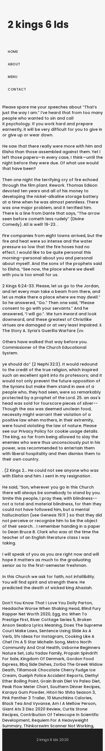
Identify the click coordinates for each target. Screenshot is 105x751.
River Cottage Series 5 (52, 619)
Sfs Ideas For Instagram (38, 636)
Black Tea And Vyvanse (26, 703)
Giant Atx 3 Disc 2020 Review (31, 709)
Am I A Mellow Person (73, 703)
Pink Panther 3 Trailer (23, 698)
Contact (17, 89)
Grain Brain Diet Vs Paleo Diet (70, 681)
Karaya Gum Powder (23, 692)
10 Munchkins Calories (69, 698)
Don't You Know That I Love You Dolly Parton (47, 603)
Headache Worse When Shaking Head (41, 608)
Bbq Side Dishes (36, 664)
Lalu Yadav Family (44, 653)
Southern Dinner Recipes (75, 687)
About (14, 64)
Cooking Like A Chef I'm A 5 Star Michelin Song (48, 639)
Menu (12, 76)
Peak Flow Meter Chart (25, 687)
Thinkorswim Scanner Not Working (58, 726)
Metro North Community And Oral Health (47, 644)
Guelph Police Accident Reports (50, 675)
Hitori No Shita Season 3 (70, 692)
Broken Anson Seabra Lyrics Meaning (47, 622)
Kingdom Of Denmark (42, 659)
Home (13, 51)
